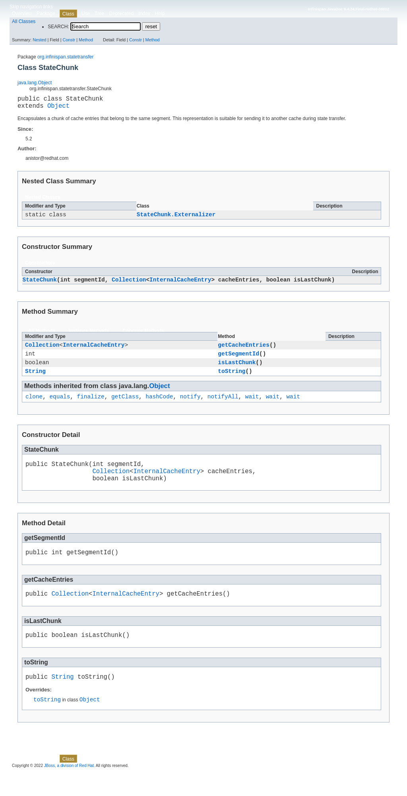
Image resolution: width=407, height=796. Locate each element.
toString (231, 380)
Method (86, 39)
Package (46, 13)
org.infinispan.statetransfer (65, 57)
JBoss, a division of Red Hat (69, 788)
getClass (125, 407)
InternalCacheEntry (180, 284)
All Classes (23, 21)
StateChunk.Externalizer (176, 218)
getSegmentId (238, 360)
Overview (22, 13)
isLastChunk (237, 370)
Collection (129, 284)
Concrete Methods (143, 335)
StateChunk (40, 284)
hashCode (159, 407)
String (35, 380)
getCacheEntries (243, 350)
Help (160, 13)
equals (59, 407)
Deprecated (121, 13)
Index (144, 13)
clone (34, 407)
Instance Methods (89, 335)
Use (85, 13)
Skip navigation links (31, 7)
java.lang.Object (34, 82)
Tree (99, 13)
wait (252, 407)
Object (58, 108)
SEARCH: (58, 26)
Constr (68, 39)
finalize (91, 407)
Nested (39, 39)
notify (190, 407)
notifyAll (222, 407)
